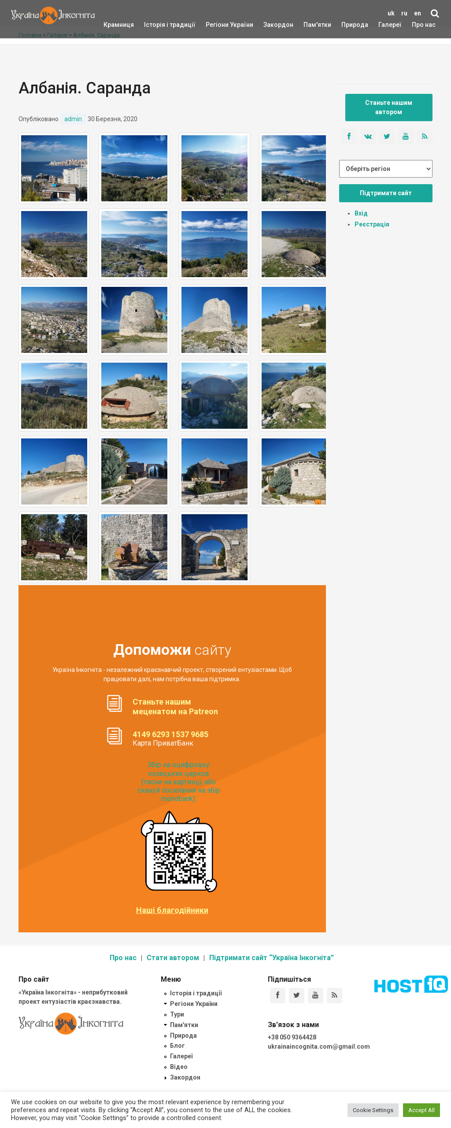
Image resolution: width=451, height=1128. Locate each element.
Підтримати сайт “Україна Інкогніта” (271, 958)
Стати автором (173, 958)
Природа (348, 24)
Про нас (424, 24)
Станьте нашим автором (388, 107)
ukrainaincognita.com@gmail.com (319, 1046)
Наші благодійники (172, 910)
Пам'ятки (310, 24)
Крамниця (119, 24)
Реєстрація (372, 224)
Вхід (361, 213)
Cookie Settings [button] (373, 1110)
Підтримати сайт (386, 193)
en (417, 13)
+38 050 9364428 (292, 1037)
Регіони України (217, 24)
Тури (177, 1014)
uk (391, 13)
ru (404, 13)
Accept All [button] (421, 1110)
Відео (179, 1066)
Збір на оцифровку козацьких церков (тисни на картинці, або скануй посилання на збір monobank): (178, 782)
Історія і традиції (157, 24)
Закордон (270, 24)
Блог (177, 1045)
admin (73, 118)
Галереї (390, 24)
